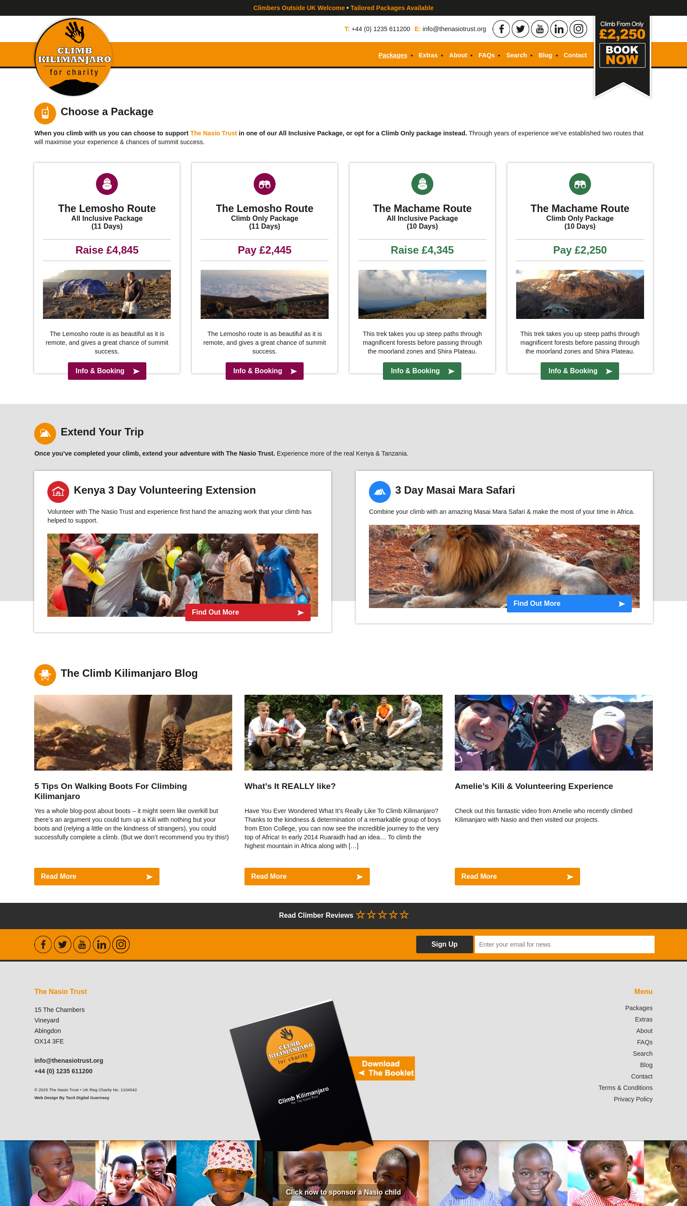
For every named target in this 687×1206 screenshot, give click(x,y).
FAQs (486, 55)
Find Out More (210, 612)
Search (516, 55)
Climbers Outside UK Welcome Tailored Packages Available (343, 7)
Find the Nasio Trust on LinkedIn (559, 29)
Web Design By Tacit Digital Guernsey (72, 1097)
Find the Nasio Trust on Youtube (540, 29)
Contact (575, 55)
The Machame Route (422, 208)
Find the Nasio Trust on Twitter (520, 29)
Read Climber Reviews (343, 915)
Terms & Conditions (625, 1087)
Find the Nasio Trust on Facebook (501, 29)
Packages (391, 55)
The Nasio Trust (213, 133)
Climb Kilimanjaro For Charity (74, 58)
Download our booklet (322, 1061)
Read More (59, 876)
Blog (545, 55)
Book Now (622, 58)
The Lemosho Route (107, 208)
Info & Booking (99, 371)
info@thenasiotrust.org (454, 28)
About (457, 55)
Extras (427, 55)
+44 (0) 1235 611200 (380, 28)
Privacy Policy (633, 1099)
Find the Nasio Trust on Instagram (578, 29)
